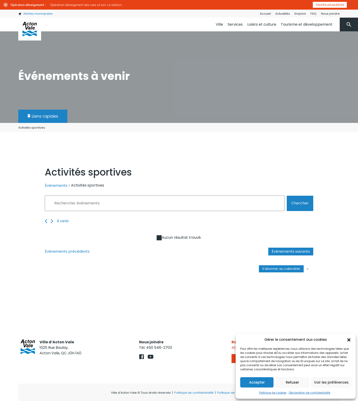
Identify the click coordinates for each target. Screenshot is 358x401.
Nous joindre (330, 14)
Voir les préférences (331, 382)
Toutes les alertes (330, 5)
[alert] (179, 237)
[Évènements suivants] (52, 221)
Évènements (56, 185)
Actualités (282, 14)
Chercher (300, 203)
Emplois (300, 14)
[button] (349, 339)
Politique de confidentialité (194, 392)
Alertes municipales (35, 14)
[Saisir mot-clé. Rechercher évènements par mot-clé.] (164, 203)
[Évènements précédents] (46, 221)
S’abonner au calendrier (281, 268)
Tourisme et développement (306, 24)
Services (235, 24)
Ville (219, 24)
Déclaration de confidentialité (309, 393)
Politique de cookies (273, 393)
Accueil (265, 14)
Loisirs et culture (261, 24)
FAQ (313, 14)
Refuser (292, 382)
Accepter (257, 382)
